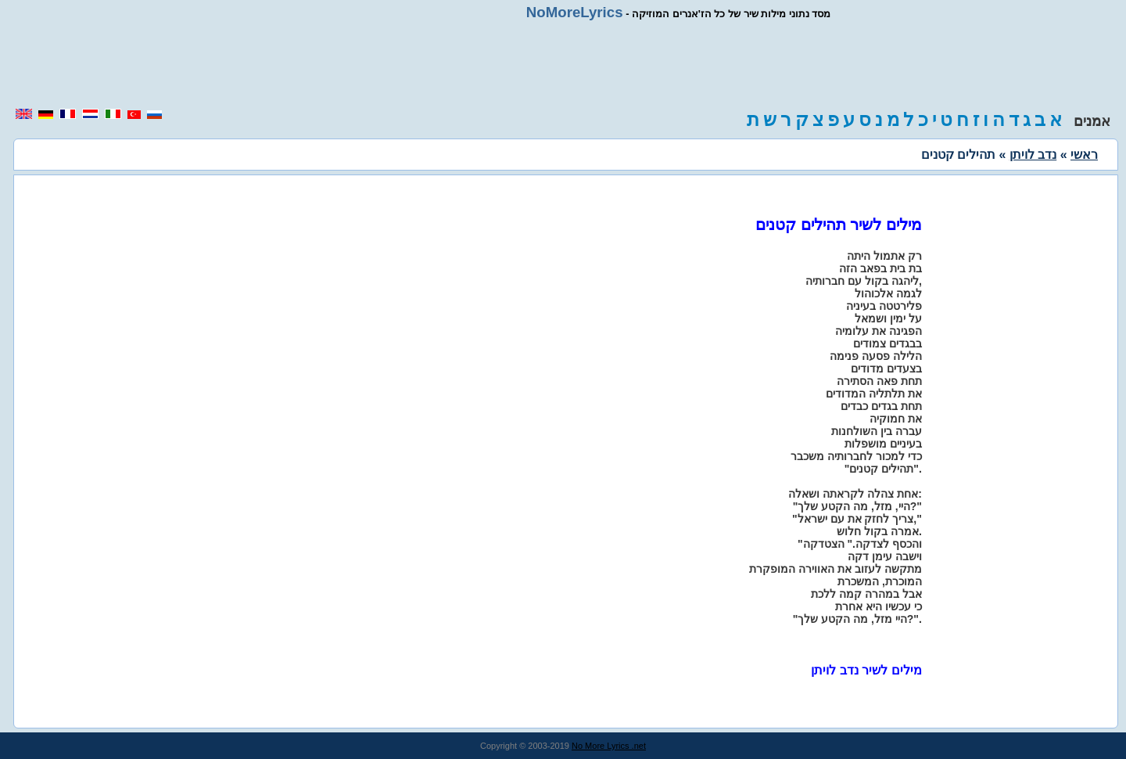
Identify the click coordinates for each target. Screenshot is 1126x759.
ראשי (1084, 154)
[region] (563, 64)
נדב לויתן (1032, 154)
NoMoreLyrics (574, 12)
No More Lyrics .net (609, 745)
